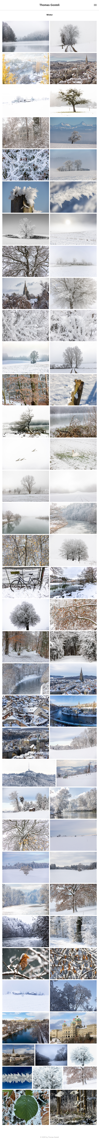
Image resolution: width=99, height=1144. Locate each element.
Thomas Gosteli (50, 5)
